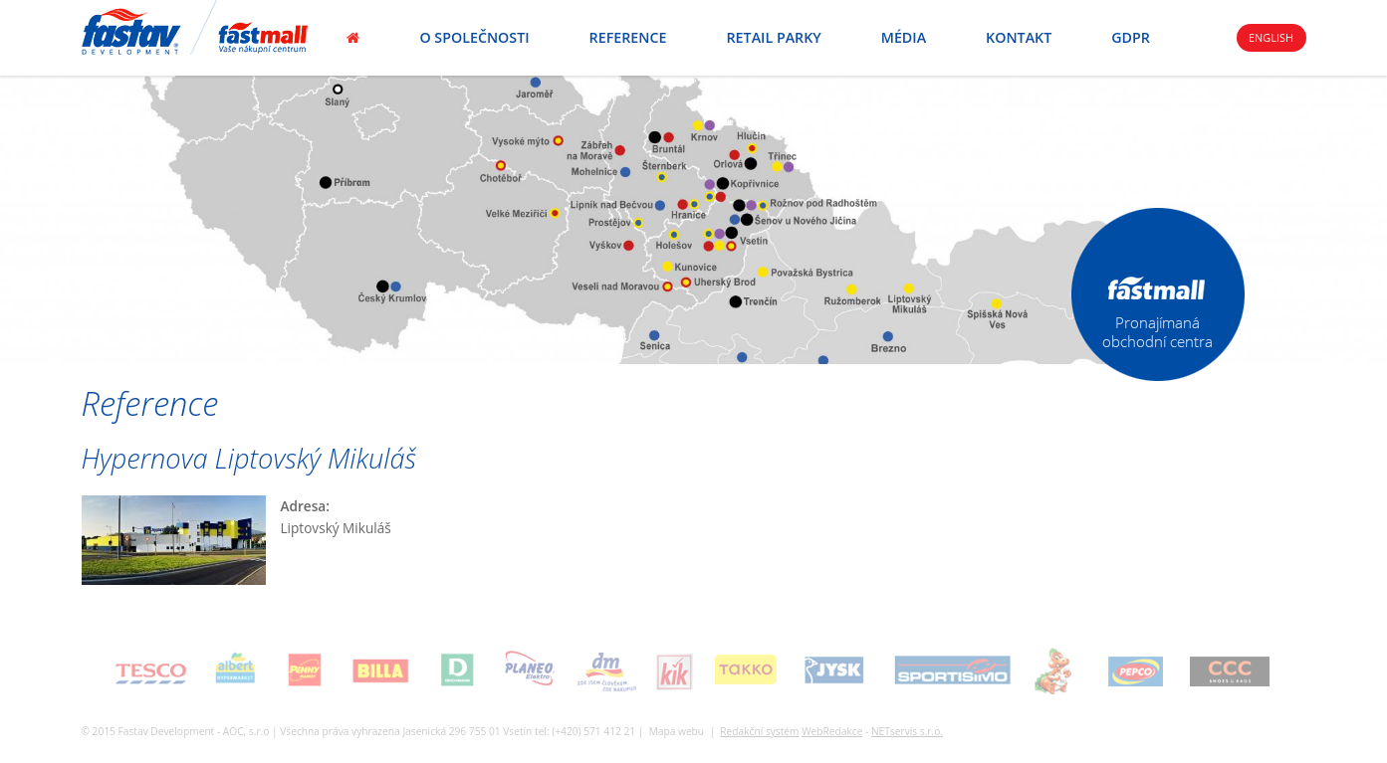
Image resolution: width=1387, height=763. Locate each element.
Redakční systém (759, 731)
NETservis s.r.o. (907, 731)
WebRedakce (832, 731)
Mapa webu (676, 731)
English (1271, 37)
